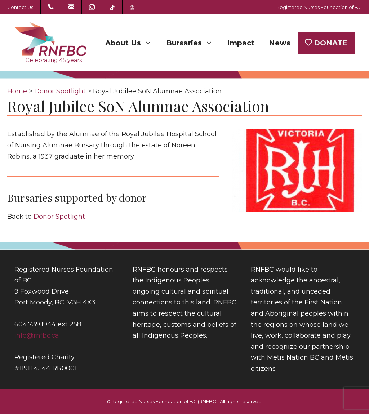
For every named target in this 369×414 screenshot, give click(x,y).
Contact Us (20, 7)
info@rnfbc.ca (36, 335)
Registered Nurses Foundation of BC (319, 7)
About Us (132, 43)
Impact (240, 43)
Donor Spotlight (59, 217)
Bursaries (193, 43)
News (279, 43)
